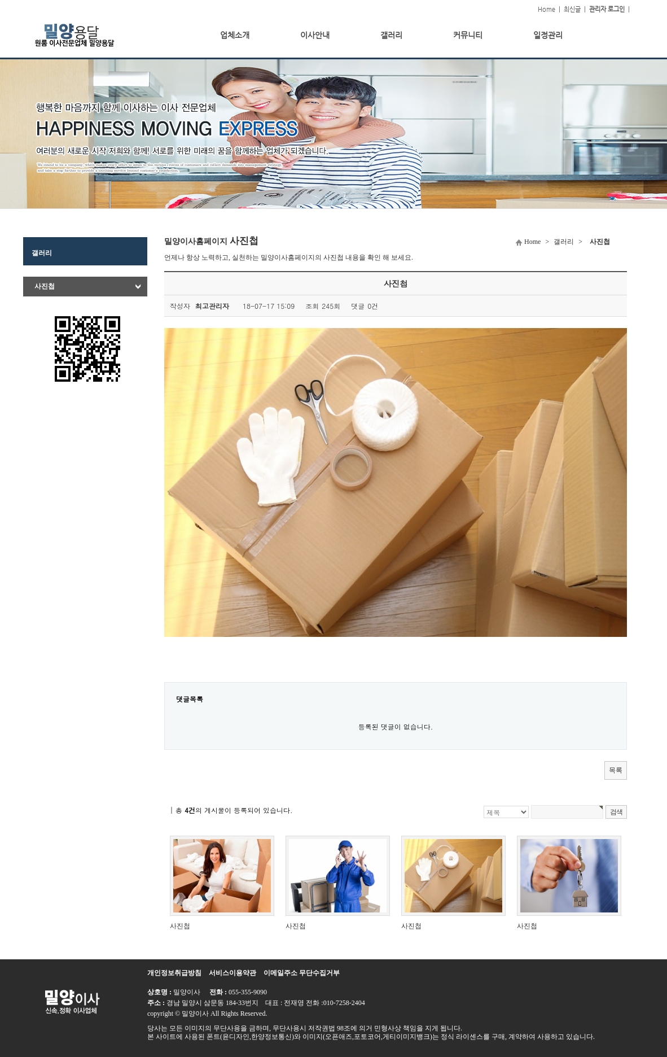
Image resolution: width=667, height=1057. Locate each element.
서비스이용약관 (232, 973)
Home (546, 9)
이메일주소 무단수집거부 (302, 973)
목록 (615, 770)
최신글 (572, 9)
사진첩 (44, 286)
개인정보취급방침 (174, 973)
